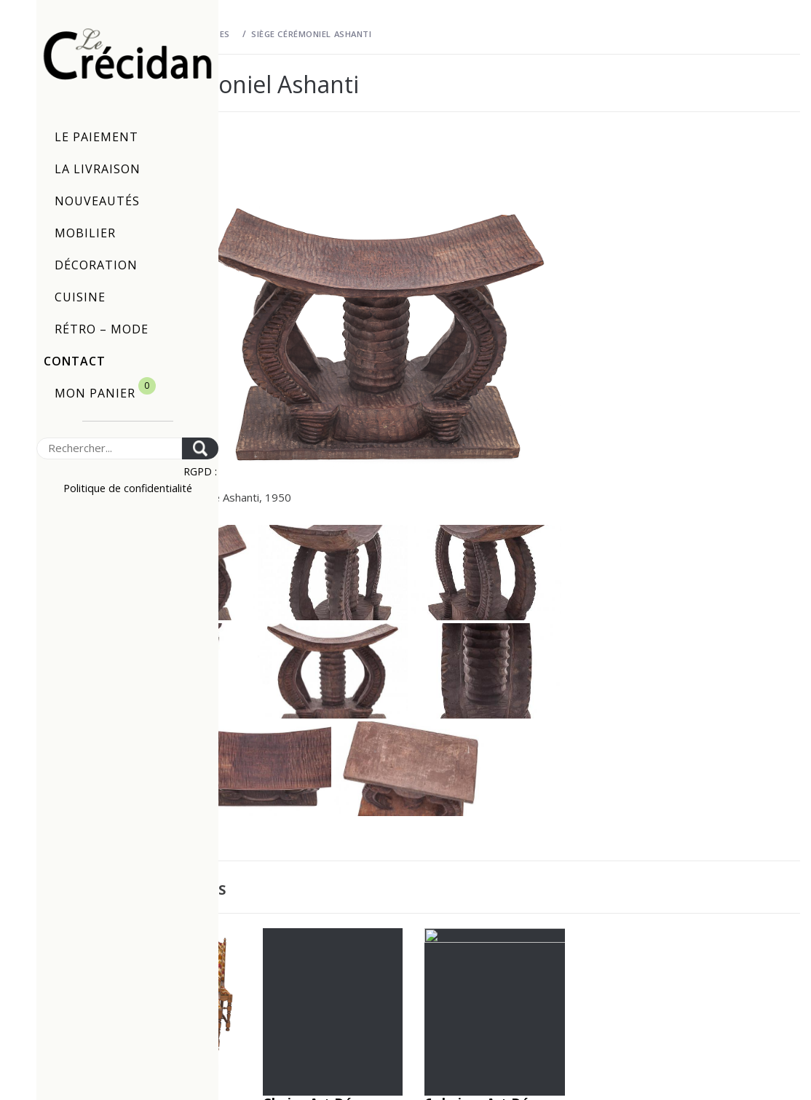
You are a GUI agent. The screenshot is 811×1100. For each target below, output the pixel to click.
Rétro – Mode (102, 329)
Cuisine (80, 297)
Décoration (96, 265)
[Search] (109, 448)
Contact (75, 361)
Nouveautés (97, 201)
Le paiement (96, 137)
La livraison (98, 169)
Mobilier (85, 233)
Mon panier (105, 389)
